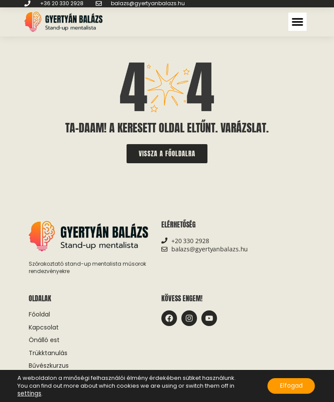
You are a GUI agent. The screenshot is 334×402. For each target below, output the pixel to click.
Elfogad (290, 386)
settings (28, 394)
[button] (297, 22)
